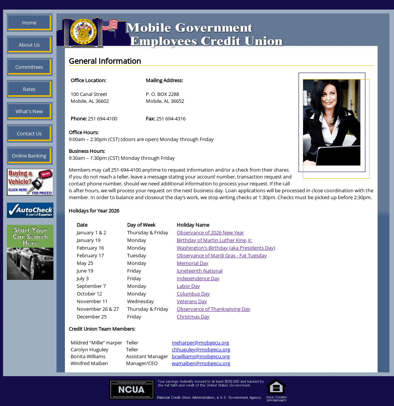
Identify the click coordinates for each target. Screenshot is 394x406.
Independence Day (198, 278)
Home (29, 22)
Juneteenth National (200, 270)
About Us (29, 44)
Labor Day (188, 286)
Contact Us (29, 133)
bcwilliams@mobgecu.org (201, 356)
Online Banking (29, 155)
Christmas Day (193, 316)
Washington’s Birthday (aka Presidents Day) (226, 247)
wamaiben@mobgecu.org (201, 363)
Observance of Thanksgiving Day (213, 308)
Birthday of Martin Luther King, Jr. (214, 240)
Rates (29, 89)
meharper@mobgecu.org (200, 342)
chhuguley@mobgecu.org (201, 349)
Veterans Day (192, 301)
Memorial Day (192, 263)
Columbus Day (193, 293)
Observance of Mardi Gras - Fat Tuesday (222, 255)
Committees (29, 66)
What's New (29, 111)
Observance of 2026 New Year (210, 232)
